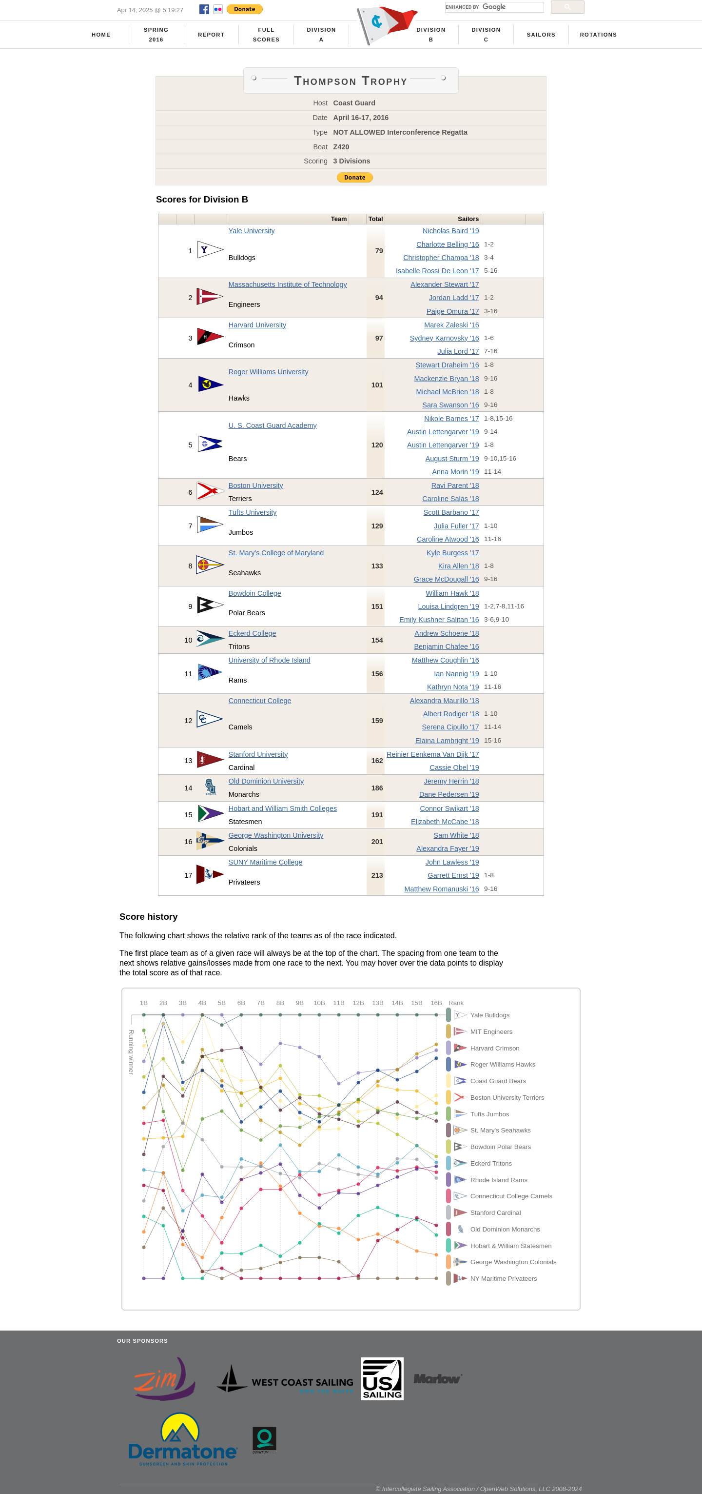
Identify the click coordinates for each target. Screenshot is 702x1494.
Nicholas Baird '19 (451, 231)
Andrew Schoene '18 (446, 633)
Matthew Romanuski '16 (442, 889)
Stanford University (258, 754)
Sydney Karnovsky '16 (444, 338)
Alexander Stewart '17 (444, 284)
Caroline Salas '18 (450, 499)
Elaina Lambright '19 (447, 741)
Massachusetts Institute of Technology (288, 284)
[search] (494, 7)
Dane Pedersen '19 (449, 794)
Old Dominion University (266, 781)
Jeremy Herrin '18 (451, 781)
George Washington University (276, 835)
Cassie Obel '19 (454, 767)
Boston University (256, 485)
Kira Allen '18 (458, 566)
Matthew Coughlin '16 (445, 660)
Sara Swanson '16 (450, 405)
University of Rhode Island (270, 660)
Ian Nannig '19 (456, 674)
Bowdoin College (255, 593)
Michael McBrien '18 (447, 392)
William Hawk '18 (452, 593)
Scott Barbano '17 (451, 512)
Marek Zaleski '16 (451, 325)
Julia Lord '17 (458, 351)
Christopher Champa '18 (441, 258)
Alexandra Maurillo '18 (444, 701)
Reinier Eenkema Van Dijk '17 (433, 754)
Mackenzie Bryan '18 (446, 379)
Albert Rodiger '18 (451, 714)
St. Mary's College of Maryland (276, 553)
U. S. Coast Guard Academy (273, 425)
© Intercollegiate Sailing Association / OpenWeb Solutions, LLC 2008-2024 (479, 1489)
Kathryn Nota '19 (453, 687)
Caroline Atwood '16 (448, 539)
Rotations (598, 35)
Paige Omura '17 (453, 311)
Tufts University (253, 512)
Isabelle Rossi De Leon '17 (437, 271)
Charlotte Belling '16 (447, 244)
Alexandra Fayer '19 (447, 848)
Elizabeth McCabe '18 (445, 822)
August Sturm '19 (452, 459)
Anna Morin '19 (455, 472)
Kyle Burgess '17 (453, 553)
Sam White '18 (456, 835)
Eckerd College (252, 633)
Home (101, 35)
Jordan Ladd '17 (454, 298)
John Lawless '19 (452, 862)
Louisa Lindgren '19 (448, 606)
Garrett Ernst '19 (453, 875)
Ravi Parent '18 (455, 485)
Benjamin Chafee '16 (446, 646)
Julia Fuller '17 (456, 526)
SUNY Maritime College (266, 862)
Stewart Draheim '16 (447, 365)
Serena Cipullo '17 (450, 727)
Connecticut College (260, 701)
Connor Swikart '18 (449, 808)
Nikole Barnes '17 (451, 419)
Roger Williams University (269, 372)
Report (211, 35)
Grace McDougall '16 (446, 579)
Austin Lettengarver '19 (443, 432)
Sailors (541, 35)
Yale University (252, 231)
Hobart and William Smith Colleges (283, 808)
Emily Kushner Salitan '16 (439, 620)
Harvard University (257, 325)
